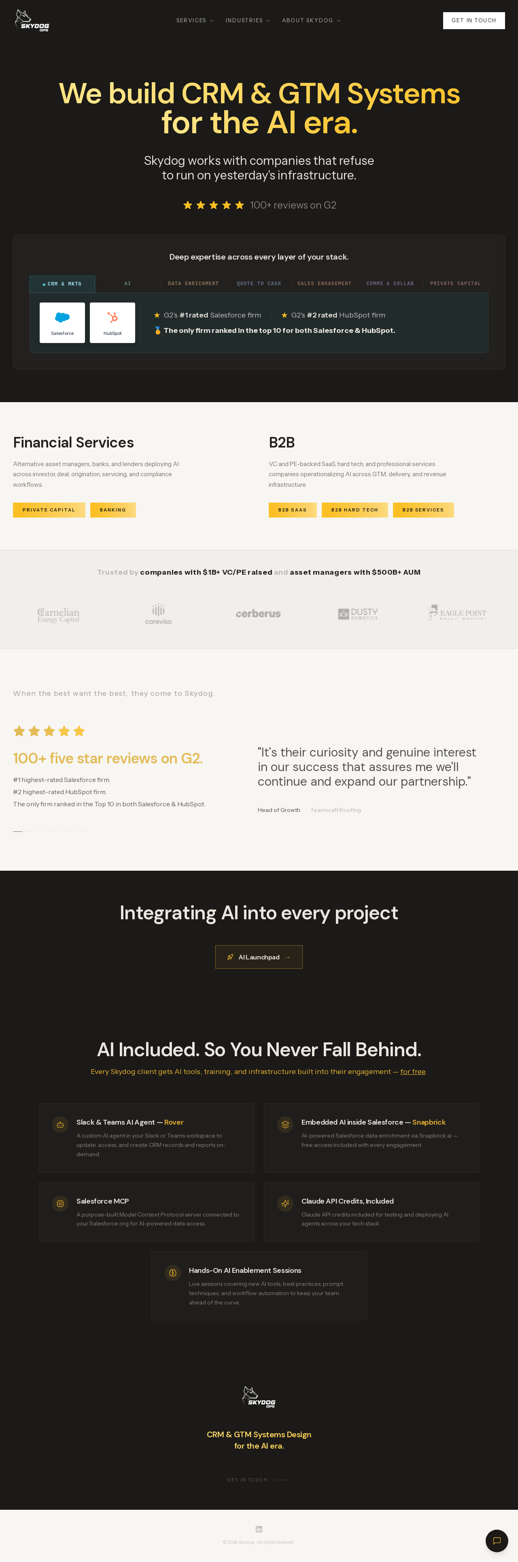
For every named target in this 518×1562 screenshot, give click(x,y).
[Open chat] (497, 1541)
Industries (248, 20)
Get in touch (474, 20)
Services (195, 20)
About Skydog (312, 20)
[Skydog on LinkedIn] (259, 1529)
